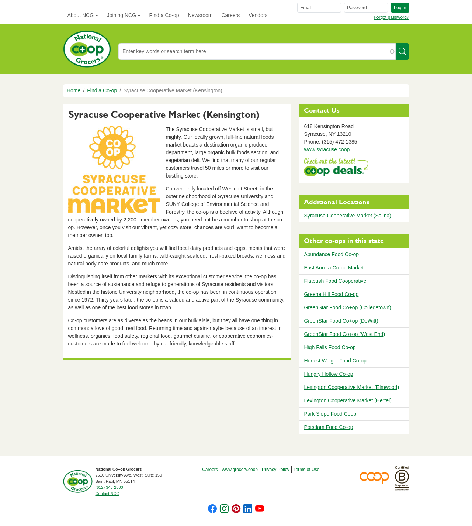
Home (73, 90)
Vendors (258, 15)
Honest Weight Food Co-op (335, 361)
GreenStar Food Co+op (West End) (344, 334)
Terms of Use (307, 469)
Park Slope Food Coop (330, 414)
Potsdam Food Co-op (328, 427)
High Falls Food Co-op (329, 347)
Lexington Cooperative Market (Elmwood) (351, 387)
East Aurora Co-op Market (334, 268)
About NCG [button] (80, 15)
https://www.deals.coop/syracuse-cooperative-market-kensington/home (336, 168)
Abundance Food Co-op (331, 254)
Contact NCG (107, 493)
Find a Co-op (164, 15)
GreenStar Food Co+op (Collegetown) (347, 307)
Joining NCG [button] (121, 15)
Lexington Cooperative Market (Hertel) (347, 400)
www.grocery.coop (240, 469)
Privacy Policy (275, 469)
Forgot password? (391, 17)
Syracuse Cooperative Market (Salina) (347, 216)
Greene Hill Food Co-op (331, 294)
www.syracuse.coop (327, 149)
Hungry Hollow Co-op (328, 374)
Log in (400, 7)
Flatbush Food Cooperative (335, 281)
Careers (230, 15)
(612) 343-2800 (109, 487)
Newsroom (200, 15)
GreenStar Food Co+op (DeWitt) (341, 321)
